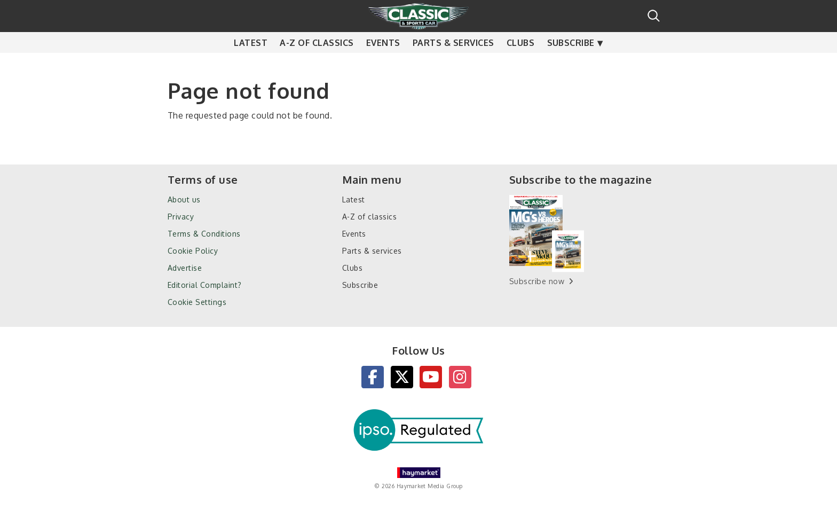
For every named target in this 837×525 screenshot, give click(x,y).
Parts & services (453, 64)
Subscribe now (536, 281)
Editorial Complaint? (205, 284)
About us (184, 199)
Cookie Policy (193, 250)
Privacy (181, 216)
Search (654, 16)
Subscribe (571, 64)
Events (383, 64)
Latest (250, 64)
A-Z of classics (316, 64)
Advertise (185, 267)
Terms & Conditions (204, 233)
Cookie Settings (197, 302)
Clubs (520, 64)
